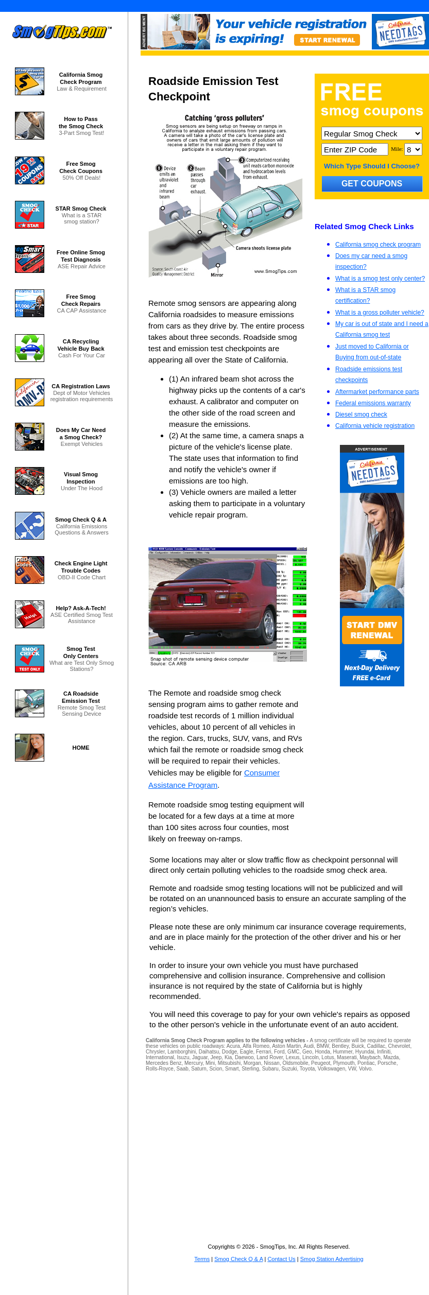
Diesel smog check (361, 414)
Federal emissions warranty (373, 403)
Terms (202, 1259)
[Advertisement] (279, 1153)
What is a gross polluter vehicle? (379, 312)
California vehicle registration (375, 425)
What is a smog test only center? (380, 278)
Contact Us (281, 1259)
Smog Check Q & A (238, 1259)
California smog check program (378, 244)
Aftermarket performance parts (377, 391)
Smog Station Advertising (332, 1259)
